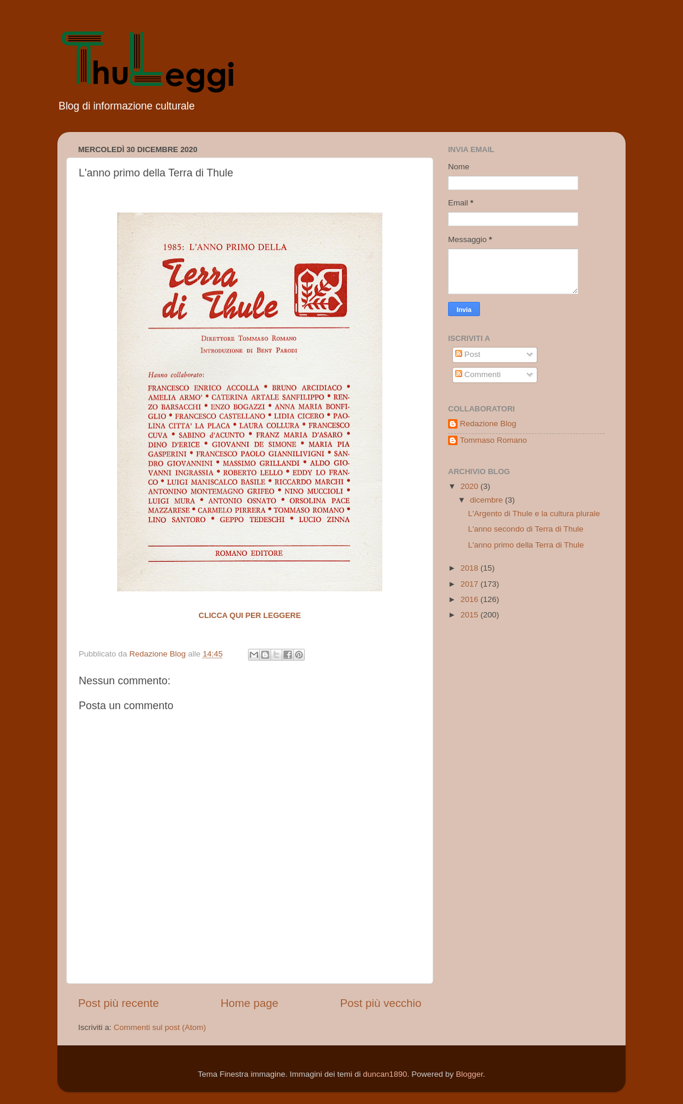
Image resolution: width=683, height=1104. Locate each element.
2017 (470, 584)
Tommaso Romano (493, 440)
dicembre (487, 499)
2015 (470, 614)
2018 (470, 568)
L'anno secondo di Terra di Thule (526, 528)
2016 (470, 599)
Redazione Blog (488, 423)
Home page (250, 1003)
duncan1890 (385, 1074)
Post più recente (118, 1003)
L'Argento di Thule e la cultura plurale (534, 513)
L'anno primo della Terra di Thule (526, 544)
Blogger (469, 1074)
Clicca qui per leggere (250, 615)
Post (468, 354)
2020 (470, 486)
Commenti (478, 374)
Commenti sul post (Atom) (160, 1027)
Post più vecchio (380, 1003)
